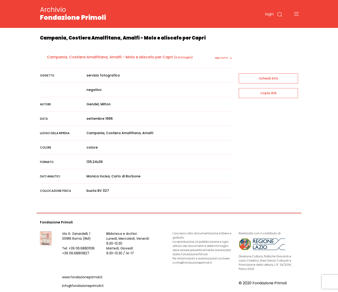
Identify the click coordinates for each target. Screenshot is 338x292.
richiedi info (268, 78)
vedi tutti (223, 58)
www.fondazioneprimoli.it (82, 277)
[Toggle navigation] (296, 13)
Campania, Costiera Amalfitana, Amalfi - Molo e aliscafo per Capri (110, 57)
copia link (268, 93)
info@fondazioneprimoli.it (83, 285)
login (269, 14)
